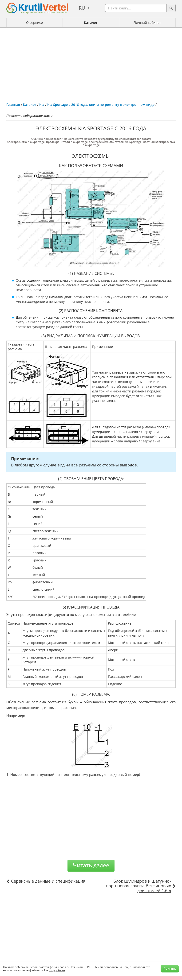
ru (82, 8)
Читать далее (91, 865)
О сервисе (34, 22)
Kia (41, 104)
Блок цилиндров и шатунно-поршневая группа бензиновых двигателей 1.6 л (138, 886)
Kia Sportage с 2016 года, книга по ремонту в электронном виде (100, 104)
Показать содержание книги (29, 115)
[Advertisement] (91, 63)
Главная (13, 104)
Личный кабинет (147, 22)
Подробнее (57, 970)
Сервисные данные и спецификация (48, 881)
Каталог (91, 22)
